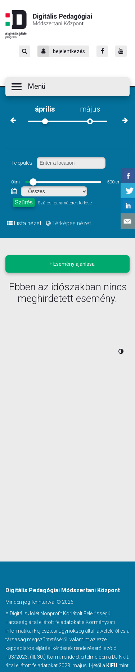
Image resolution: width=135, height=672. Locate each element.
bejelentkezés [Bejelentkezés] (61, 51)
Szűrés (24, 202)
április (45, 109)
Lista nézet (24, 223)
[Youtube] (121, 51)
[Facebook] (102, 51)
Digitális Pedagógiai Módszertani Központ (48, 24)
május (90, 109)
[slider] (33, 182)
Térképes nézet (68, 223)
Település (21, 163)
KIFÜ (111, 665)
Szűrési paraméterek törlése (65, 202)
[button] (67, 86)
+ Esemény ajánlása (72, 264)
